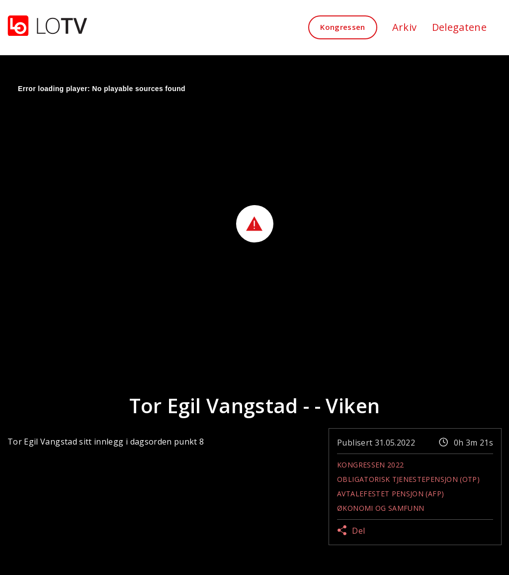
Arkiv (404, 27)
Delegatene (459, 27)
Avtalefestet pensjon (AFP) (390, 493)
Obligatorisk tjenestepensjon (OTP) (408, 479)
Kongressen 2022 (370, 464)
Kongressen (342, 27)
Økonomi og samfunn (380, 508)
